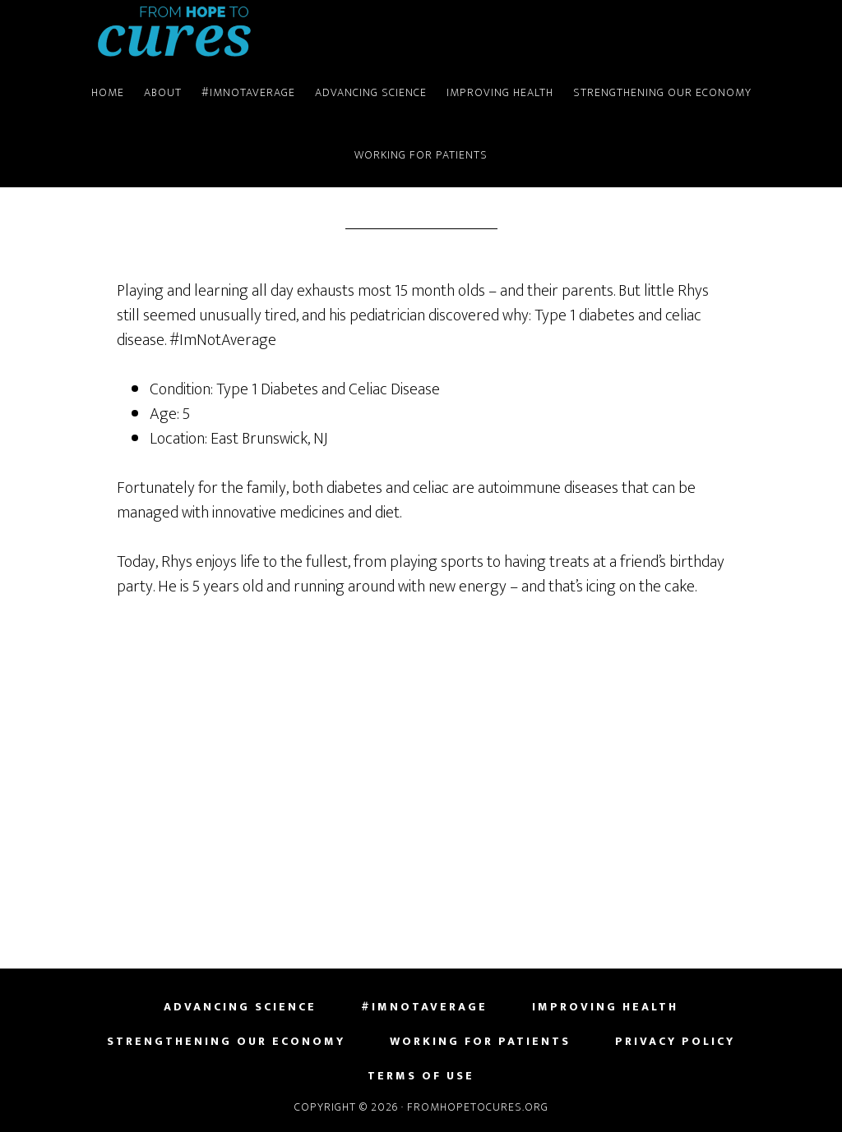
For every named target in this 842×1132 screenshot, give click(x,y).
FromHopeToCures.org (174, 31)
